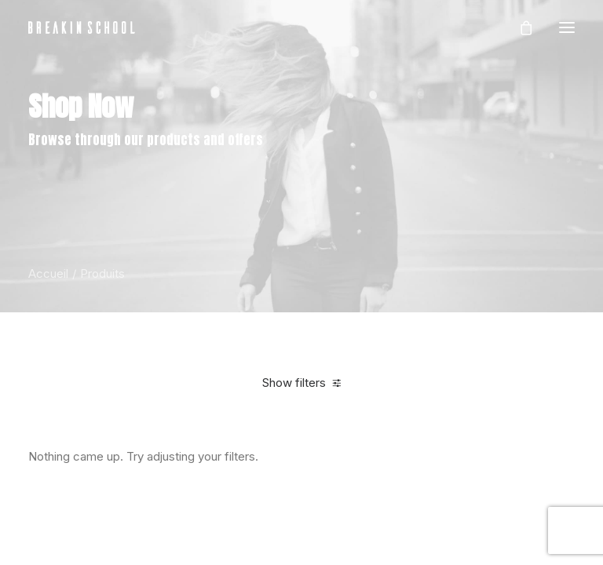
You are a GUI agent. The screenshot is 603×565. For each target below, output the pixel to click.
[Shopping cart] (519, 27)
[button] (567, 27)
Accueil (48, 273)
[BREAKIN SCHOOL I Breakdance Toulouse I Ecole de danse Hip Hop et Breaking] (81, 27)
